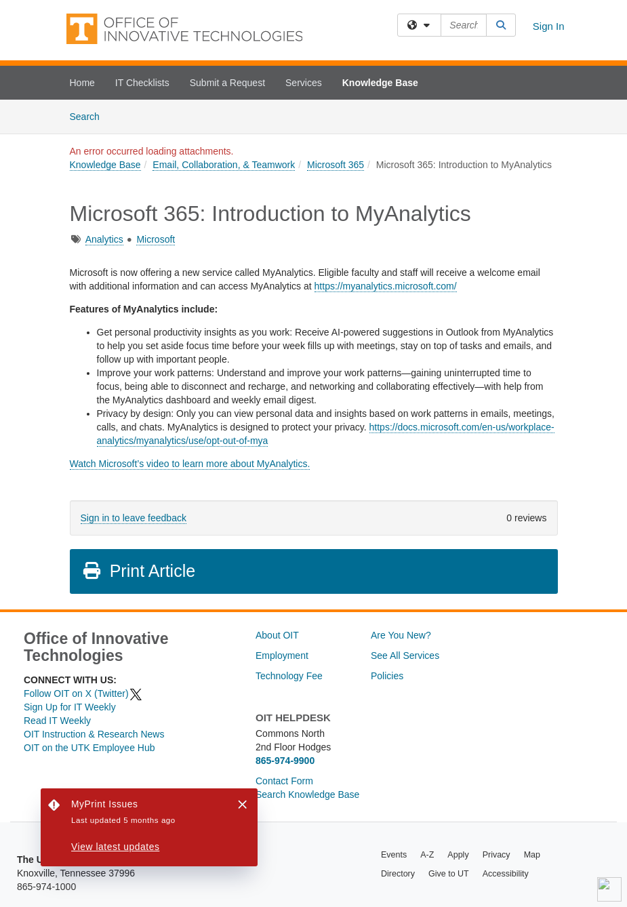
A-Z (427, 855)
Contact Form (284, 780)
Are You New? (401, 635)
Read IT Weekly (57, 720)
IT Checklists (142, 82)
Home (82, 82)
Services (303, 82)
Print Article (138, 570)
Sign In (549, 26)
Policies (387, 675)
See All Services (405, 655)
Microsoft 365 (335, 164)
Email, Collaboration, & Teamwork (224, 164)
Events (394, 855)
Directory (398, 874)
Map (532, 855)
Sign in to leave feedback (133, 517)
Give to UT (448, 874)
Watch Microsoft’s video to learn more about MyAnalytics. (190, 463)
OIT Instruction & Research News (94, 734)
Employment (282, 655)
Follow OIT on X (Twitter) (83, 693)
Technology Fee (289, 675)
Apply (457, 855)
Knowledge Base (380, 82)
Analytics (104, 239)
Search (90, 115)
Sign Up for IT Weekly (70, 707)
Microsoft (155, 239)
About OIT (277, 635)
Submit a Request (227, 82)
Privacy (496, 855)
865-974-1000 (46, 886)
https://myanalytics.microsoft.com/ (386, 286)
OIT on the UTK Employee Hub (89, 747)
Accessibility (506, 874)
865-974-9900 (285, 760)
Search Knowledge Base (307, 794)
